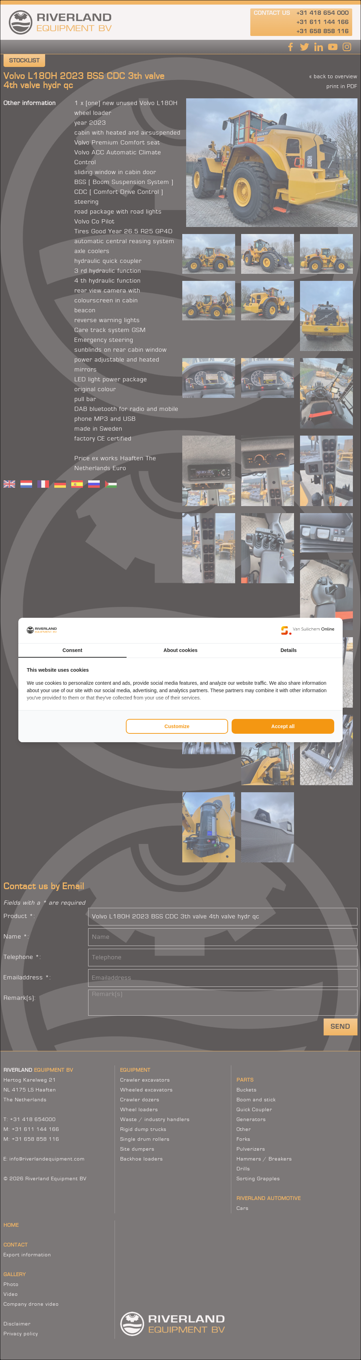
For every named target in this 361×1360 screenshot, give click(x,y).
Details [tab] (289, 650)
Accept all (283, 726)
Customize (177, 726)
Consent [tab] (72, 650)
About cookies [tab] (180, 650)
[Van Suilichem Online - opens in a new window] (307, 630)
